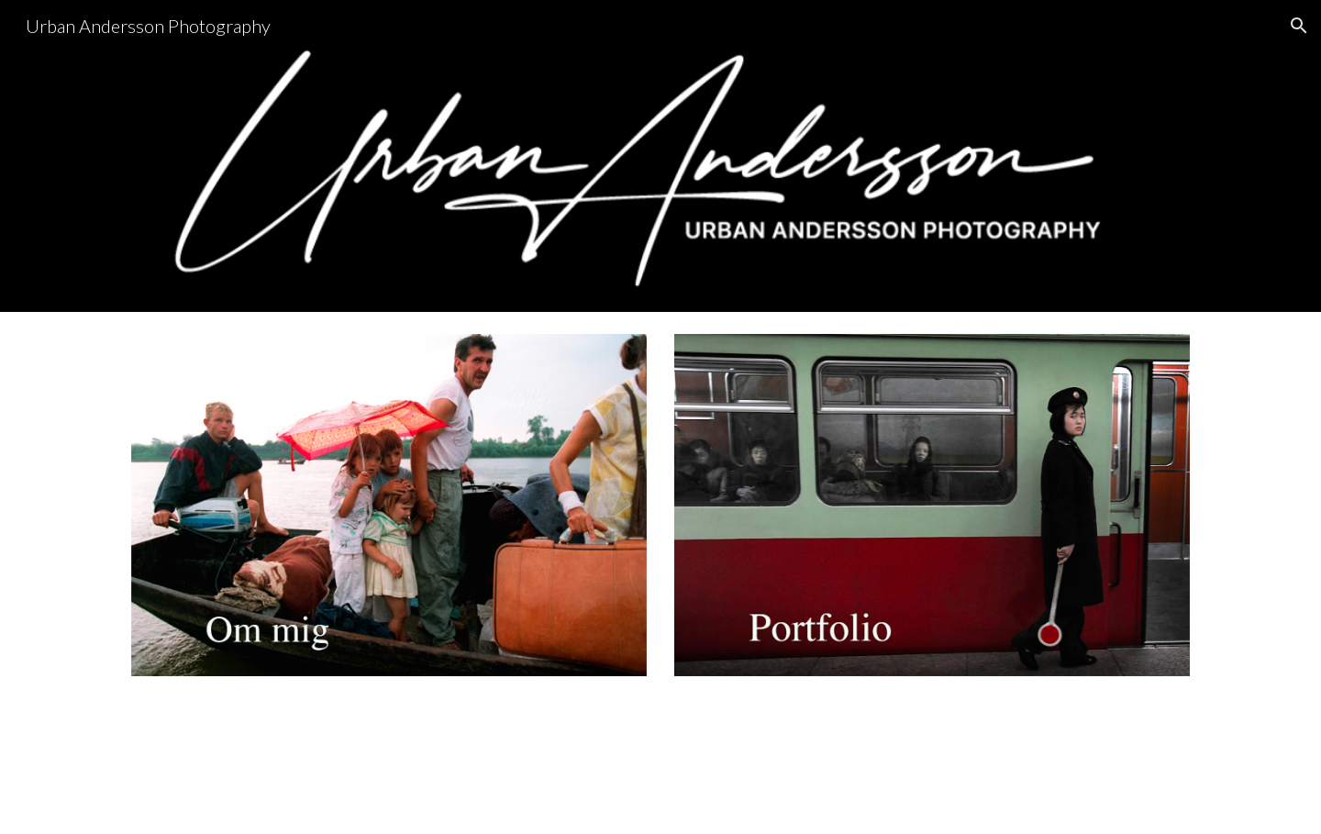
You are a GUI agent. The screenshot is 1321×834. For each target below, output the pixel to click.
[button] (1299, 26)
